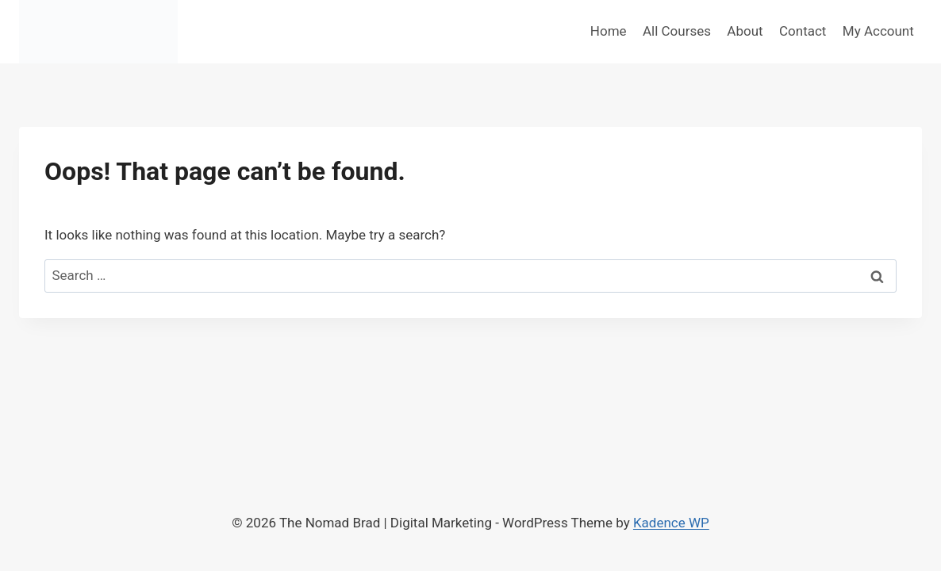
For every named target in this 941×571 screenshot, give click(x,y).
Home (608, 31)
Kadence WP (671, 523)
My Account (878, 31)
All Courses (677, 31)
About (744, 31)
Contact (802, 31)
